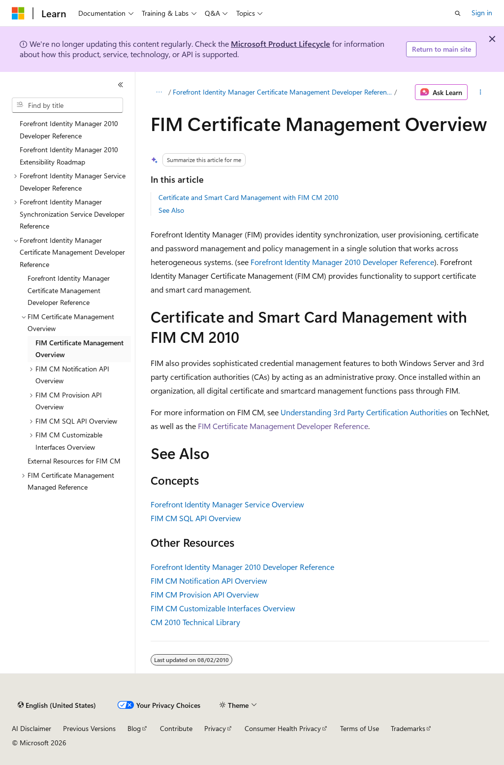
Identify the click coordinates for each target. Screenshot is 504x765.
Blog (134, 728)
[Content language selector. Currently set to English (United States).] (57, 705)
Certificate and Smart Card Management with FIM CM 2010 (248, 197)
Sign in (482, 12)
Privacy (215, 728)
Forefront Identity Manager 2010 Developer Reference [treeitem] (69, 129)
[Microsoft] (18, 13)
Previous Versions (89, 728)
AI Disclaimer (31, 728)
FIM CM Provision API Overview (205, 594)
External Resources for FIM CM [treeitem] (74, 461)
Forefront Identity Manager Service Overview (227, 504)
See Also (171, 210)
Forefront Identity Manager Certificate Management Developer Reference (282, 92)
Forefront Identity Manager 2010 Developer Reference (342, 262)
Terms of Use (359, 728)
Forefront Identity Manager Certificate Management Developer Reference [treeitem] (69, 290)
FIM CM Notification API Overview (209, 580)
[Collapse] (120, 85)
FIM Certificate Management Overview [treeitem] (79, 349)
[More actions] (480, 92)
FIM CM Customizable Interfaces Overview (223, 608)
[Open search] (458, 13)
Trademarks (408, 728)
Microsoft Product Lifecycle (280, 43)
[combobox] (67, 105)
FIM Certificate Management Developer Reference (283, 426)
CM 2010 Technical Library (195, 622)
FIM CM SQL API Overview (196, 518)
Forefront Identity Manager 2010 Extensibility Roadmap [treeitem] (69, 155)
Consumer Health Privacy (283, 728)
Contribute (176, 728)
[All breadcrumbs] (159, 92)
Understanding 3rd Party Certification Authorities (364, 412)
